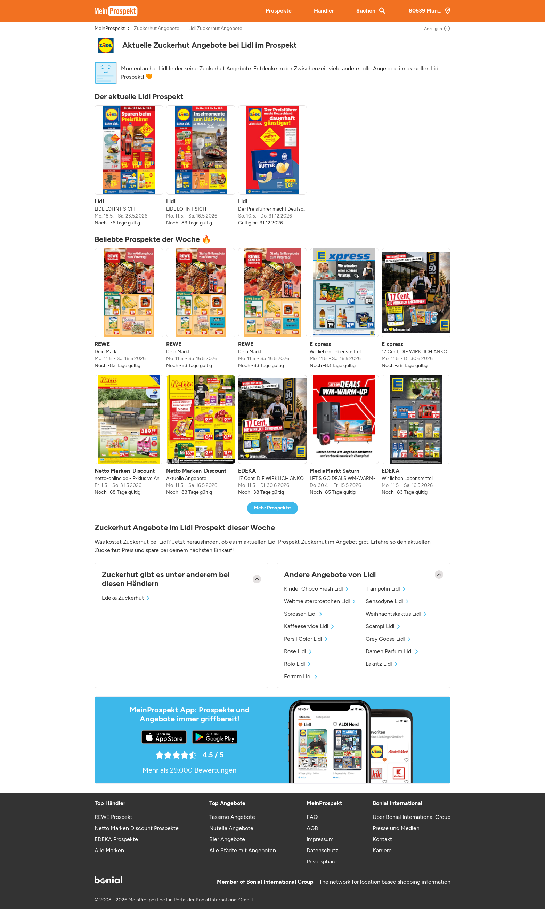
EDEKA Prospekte (116, 839)
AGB (312, 828)
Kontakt (382, 839)
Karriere (382, 850)
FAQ (312, 817)
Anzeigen (437, 28)
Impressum (320, 839)
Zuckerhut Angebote (156, 28)
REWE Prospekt (113, 817)
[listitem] (129, 166)
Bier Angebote (227, 839)
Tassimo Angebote (232, 817)
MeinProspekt (110, 28)
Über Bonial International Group (411, 817)
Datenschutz (322, 850)
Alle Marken (109, 850)
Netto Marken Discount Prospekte (137, 828)
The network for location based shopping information (384, 881)
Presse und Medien (396, 828)
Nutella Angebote (231, 828)
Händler (324, 10)
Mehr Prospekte (272, 508)
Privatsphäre (322, 861)
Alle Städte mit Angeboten (242, 850)
